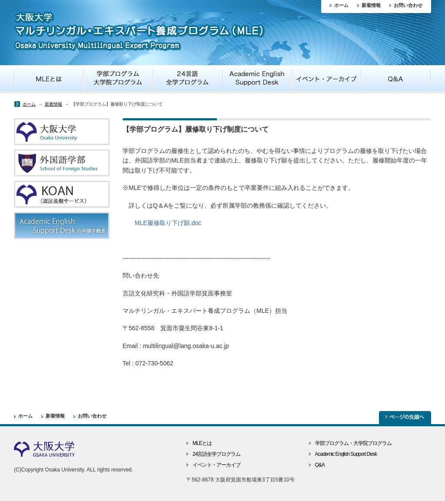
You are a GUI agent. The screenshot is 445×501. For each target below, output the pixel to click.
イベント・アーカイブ (216, 465)
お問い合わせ (408, 5)
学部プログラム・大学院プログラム (353, 443)
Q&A (320, 465)
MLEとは (202, 443)
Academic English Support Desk (346, 454)
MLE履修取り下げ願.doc (168, 222)
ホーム (341, 5)
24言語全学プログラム (216, 454)
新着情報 (371, 5)
